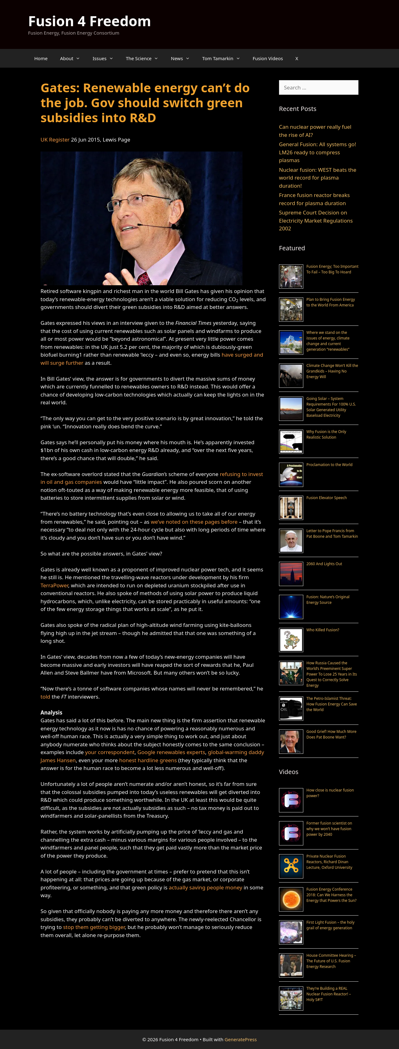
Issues (106, 58)
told (45, 696)
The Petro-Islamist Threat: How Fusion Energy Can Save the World (331, 704)
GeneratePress (241, 1039)
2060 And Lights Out (324, 563)
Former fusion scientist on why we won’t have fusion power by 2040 (329, 828)
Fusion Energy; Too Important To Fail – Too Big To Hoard (332, 269)
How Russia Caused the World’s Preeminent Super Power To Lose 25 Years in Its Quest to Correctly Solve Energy (331, 674)
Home (41, 58)
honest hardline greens (148, 760)
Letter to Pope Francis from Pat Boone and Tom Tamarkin (332, 533)
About (73, 58)
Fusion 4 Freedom (89, 20)
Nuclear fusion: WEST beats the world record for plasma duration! (317, 177)
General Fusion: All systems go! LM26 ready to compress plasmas (317, 152)
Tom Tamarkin (224, 58)
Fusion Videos (268, 58)
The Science (145, 58)
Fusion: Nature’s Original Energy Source (327, 599)
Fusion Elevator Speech (326, 497)
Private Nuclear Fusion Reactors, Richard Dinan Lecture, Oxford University (329, 862)
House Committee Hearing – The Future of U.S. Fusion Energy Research (331, 961)
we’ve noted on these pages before (194, 521)
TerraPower (54, 585)
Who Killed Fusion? (322, 630)
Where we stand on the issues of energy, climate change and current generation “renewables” (327, 341)
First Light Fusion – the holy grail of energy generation (330, 925)
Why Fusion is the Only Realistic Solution (326, 434)
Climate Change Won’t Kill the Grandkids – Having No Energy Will (332, 371)
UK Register (55, 139)
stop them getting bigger (94, 927)
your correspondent (110, 752)
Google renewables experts (171, 752)
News (183, 58)
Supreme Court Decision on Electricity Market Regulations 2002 (316, 220)
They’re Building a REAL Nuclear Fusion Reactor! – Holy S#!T (328, 994)
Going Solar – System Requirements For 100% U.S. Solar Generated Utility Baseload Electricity (331, 407)
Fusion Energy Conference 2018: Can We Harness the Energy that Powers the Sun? (331, 895)
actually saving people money (206, 887)
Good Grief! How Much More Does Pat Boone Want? (331, 734)
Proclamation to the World (329, 464)
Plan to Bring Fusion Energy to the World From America (330, 302)
